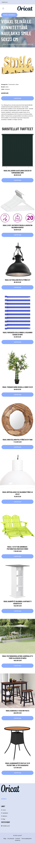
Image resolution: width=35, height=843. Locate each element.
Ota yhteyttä (10, 838)
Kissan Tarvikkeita (9, 15)
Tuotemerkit (11, 84)
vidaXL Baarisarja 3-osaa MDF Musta (17, 711)
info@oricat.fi (5, 2)
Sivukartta (17, 840)
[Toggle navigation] (3, 8)
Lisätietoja (17, 98)
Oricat (4, 810)
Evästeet (17, 838)
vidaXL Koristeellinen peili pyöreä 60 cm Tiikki (17, 440)
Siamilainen (5, 813)
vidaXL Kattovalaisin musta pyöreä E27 (17, 280)
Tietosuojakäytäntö (26, 838)
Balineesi (4, 816)
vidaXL (17, 84)
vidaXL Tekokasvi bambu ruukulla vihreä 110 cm (17, 387)
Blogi (3, 819)
